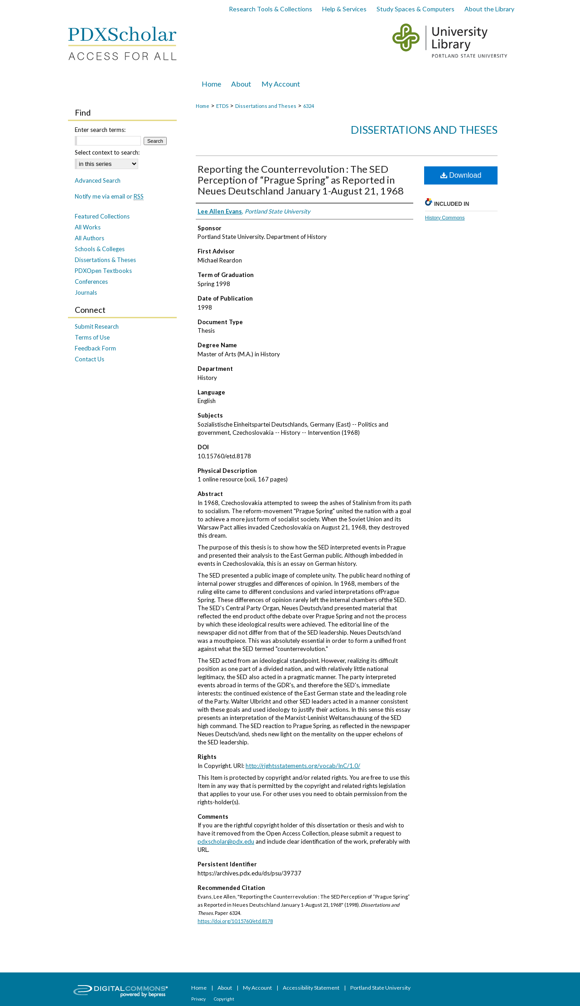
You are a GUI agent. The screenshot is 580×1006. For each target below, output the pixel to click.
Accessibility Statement (311, 987)
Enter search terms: (100, 129)
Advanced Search (98, 180)
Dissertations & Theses (105, 259)
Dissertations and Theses (265, 106)
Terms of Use (92, 337)
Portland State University (380, 987)
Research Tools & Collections (270, 9)
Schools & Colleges (100, 249)
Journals (86, 292)
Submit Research (97, 326)
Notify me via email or (109, 196)
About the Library (489, 9)
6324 (308, 106)
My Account (258, 987)
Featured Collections (102, 216)
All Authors (89, 238)
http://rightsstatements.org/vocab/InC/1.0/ (303, 765)
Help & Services (344, 9)
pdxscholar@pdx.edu (226, 841)
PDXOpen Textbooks (103, 270)
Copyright (224, 998)
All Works (88, 227)
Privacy (199, 998)
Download (461, 175)
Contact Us (89, 359)
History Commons (444, 217)
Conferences (91, 281)
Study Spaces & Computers (415, 9)
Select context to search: (107, 152)
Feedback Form (95, 348)
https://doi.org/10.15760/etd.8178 (235, 921)
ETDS (222, 106)
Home (202, 106)
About (225, 987)
